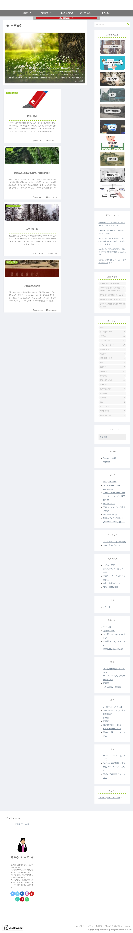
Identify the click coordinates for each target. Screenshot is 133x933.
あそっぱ (107, 627)
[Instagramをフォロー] (27, 893)
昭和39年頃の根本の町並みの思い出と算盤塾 (112, 305)
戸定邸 (106, 683)
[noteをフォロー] (17, 899)
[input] (112, 24)
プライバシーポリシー (83, 926)
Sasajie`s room (109, 482)
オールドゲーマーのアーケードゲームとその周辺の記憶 (114, 496)
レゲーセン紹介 (110, 514)
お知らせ (128, 926)
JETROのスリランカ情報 (114, 542)
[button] (127, 24)
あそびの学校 (109, 630)
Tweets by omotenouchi (110, 797)
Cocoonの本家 (109, 458)
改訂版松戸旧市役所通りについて (111, 295)
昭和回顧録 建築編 (112, 687)
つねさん (123, 252)
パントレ (107, 607)
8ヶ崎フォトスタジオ (112, 707)
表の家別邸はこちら (66, 18)
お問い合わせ (106, 926)
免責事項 (96, 926)
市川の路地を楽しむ (112, 583)
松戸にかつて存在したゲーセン (110, 260)
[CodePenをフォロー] (27, 899)
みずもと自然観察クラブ (114, 763)
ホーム (70, 926)
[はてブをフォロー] (22, 893)
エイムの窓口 (109, 565)
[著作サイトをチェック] (12, 893)
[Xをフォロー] (17, 893)
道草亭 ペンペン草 (112, 225)
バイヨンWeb (109, 503)
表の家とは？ (117, 926)
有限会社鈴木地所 (111, 587)
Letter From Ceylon (111, 545)
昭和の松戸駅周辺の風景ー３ (110, 299)
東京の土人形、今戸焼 (113, 649)
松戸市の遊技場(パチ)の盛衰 (110, 283)
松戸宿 (106, 721)
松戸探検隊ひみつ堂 (112, 729)
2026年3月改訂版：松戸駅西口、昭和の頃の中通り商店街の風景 (112, 289)
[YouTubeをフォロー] (31, 893)
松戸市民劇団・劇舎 (112, 725)
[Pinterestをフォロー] (22, 899)
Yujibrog (106, 462)
